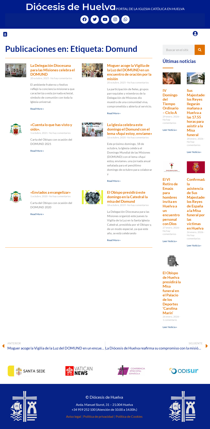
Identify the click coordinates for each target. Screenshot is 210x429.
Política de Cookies (129, 416)
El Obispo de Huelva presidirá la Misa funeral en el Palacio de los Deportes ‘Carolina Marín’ (172, 293)
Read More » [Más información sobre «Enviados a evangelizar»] (37, 214)
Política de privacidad (98, 416)
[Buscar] (200, 50)
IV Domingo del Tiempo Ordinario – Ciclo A (170, 101)
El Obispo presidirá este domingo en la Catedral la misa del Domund (127, 196)
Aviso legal (73, 416)
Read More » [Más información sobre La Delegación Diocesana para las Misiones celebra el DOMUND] (37, 108)
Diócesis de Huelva (71, 6)
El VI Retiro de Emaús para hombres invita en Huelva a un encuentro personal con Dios (171, 201)
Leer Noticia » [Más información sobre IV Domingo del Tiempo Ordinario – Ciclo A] (170, 129)
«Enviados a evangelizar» (50, 192)
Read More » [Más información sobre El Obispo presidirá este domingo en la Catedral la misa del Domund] (114, 240)
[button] (5, 34)
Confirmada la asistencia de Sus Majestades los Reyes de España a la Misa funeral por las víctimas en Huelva (196, 203)
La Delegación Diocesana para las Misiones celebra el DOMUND (52, 69)
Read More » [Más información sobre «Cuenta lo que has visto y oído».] (37, 150)
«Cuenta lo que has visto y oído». (51, 126)
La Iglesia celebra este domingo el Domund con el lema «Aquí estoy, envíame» (129, 129)
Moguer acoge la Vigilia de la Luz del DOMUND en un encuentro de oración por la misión (129, 72)
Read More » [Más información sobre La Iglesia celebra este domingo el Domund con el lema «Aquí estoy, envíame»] (114, 180)
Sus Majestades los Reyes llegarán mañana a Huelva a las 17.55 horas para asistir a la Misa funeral (196, 112)
